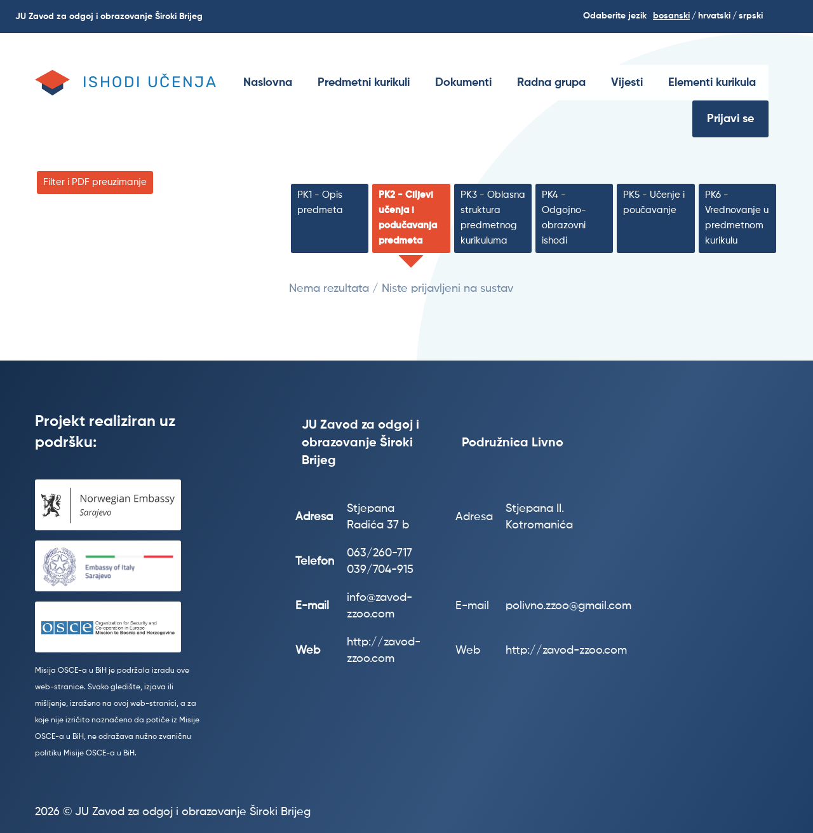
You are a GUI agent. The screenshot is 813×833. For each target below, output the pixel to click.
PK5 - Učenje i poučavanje (654, 202)
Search (795, 16)
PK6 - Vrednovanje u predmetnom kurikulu (737, 217)
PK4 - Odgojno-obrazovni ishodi (564, 217)
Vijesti (627, 82)
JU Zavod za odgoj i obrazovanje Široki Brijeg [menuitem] (109, 16)
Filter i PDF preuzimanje (95, 182)
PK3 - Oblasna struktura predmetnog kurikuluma (492, 217)
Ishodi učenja (150, 82)
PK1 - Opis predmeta (320, 202)
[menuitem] (267, 82)
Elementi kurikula (712, 82)
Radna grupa (551, 82)
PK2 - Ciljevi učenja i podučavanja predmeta (408, 217)
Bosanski (671, 15)
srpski (751, 15)
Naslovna (267, 82)
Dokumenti (463, 82)
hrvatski (714, 15)
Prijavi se (730, 119)
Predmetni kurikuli (364, 82)
